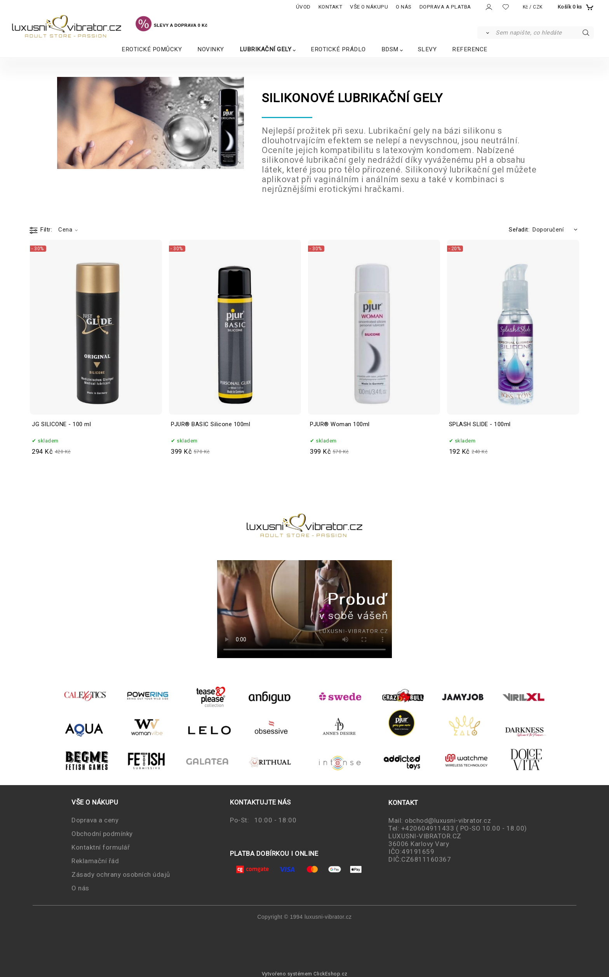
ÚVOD (303, 7)
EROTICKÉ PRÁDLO (338, 49)
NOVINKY (210, 49)
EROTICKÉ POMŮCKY (152, 49)
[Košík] (575, 7)
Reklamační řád (95, 861)
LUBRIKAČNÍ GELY (266, 49)
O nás (80, 888)
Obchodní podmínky (102, 834)
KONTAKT (330, 7)
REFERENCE (469, 49)
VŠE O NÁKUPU (369, 7)
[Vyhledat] (486, 32)
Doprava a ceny (94, 820)
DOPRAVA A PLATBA (445, 7)
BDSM (389, 49)
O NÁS (404, 7)
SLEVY (427, 49)
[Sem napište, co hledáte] (543, 32)
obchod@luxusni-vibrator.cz (448, 820)
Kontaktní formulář (100, 847)
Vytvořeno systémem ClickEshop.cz (305, 974)
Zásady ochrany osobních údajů (120, 874)
